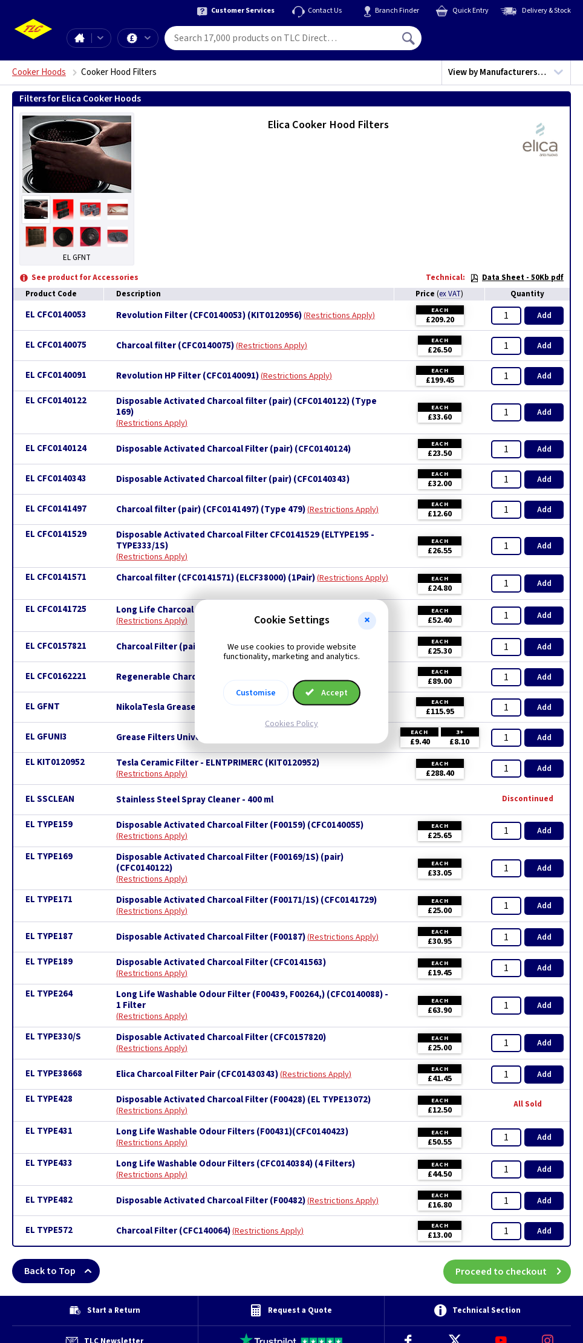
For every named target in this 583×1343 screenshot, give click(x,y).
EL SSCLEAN (49, 799)
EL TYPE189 (49, 961)
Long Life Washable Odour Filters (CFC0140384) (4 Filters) (235, 1164)
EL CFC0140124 (55, 448)
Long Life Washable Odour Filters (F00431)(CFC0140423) (232, 1132)
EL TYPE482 (49, 1200)
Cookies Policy (291, 724)
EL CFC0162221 (55, 676)
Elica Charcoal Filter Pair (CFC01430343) (197, 1074)
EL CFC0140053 (55, 314)
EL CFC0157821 (55, 646)
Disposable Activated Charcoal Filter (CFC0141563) (221, 962)
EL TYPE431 (49, 1131)
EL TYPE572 (49, 1230)
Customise (256, 693)
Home (79, 38)
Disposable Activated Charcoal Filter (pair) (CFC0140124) (233, 449)
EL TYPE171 (49, 899)
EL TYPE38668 (53, 1073)
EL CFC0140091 (55, 375)
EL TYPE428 (49, 1099)
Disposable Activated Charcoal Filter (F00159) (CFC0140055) (239, 825)
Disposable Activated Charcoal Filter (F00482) (210, 1200)
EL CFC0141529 (55, 534)
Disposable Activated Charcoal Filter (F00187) (210, 937)
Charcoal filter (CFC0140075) (175, 345)
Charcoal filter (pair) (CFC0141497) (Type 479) (210, 509)
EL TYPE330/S (53, 1036)
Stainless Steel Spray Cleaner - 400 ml (194, 800)
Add (544, 316)
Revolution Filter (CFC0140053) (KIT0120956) (209, 315)
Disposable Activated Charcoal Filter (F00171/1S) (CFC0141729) (246, 900)
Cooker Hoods (39, 72)
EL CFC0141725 (55, 609)
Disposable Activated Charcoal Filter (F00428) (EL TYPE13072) (243, 1099)
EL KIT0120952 (55, 762)
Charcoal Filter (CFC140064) (173, 1231)
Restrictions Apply (339, 316)
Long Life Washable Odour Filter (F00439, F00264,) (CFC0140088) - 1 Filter (252, 1000)
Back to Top (62, 1271)
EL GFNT (42, 706)
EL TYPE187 (49, 936)
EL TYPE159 (49, 824)
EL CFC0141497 (55, 508)
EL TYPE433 (49, 1163)
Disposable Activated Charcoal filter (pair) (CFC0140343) (233, 479)
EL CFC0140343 (55, 478)
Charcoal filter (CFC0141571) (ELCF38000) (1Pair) (215, 578)
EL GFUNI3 (46, 736)
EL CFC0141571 (55, 577)
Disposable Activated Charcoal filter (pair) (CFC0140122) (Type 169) (246, 407)
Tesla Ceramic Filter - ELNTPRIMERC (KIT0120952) (217, 763)
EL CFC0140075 (55, 345)
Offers (148, 38)
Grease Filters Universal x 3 (172, 737)
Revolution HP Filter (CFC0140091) (187, 376)
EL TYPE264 (49, 993)
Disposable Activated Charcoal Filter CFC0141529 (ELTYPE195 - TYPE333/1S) (245, 540)
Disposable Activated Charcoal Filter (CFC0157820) (221, 1037)
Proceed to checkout (513, 1271)
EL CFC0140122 (55, 400)
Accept (326, 693)
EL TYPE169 (49, 856)
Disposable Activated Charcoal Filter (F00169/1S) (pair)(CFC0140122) (230, 863)
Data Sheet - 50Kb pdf (517, 277)
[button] (367, 620)
